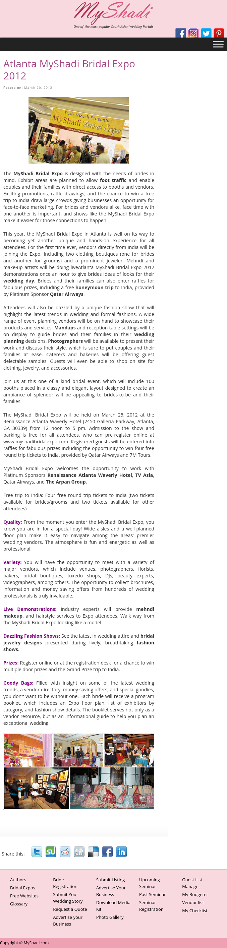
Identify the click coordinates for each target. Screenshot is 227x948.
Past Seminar (152, 894)
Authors (18, 880)
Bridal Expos (22, 888)
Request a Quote (70, 909)
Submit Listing (110, 880)
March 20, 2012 (38, 87)
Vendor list (193, 902)
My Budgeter (195, 894)
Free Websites (24, 896)
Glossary (18, 904)
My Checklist (195, 910)
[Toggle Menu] (218, 44)
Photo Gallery (110, 917)
